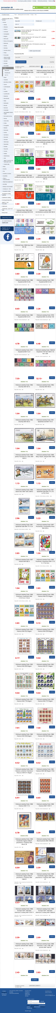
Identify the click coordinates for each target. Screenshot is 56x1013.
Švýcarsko (6, 149)
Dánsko (5, 45)
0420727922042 (48, 992)
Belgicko (5, 36)
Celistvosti (4, 206)
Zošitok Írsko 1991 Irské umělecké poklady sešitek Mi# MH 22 (45, 177)
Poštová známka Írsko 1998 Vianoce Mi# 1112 (24, 805)
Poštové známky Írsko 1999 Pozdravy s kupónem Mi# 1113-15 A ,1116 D (24, 596)
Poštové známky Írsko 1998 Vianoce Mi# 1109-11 (45, 805)
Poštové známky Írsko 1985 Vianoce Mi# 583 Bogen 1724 (45, 770)
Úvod (15, 14)
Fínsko (5, 52)
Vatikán (5, 153)
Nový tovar (4, 212)
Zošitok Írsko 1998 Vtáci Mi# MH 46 (24, 246)
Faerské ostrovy (7, 50)
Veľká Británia (6, 156)
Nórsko (5, 118)
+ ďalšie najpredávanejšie (34, 50)
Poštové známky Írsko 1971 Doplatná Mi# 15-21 (24, 351)
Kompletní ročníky (6, 191)
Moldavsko (6, 103)
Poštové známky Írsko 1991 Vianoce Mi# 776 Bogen (24, 700)
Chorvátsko (6, 65)
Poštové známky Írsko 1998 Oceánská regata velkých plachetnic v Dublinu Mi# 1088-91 (24, 876)
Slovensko (6, 137)
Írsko (5, 68)
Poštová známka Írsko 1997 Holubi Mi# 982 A (24, 560)
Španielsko (6, 144)
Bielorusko (6, 38)
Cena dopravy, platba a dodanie (24, 1)
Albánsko (6, 27)
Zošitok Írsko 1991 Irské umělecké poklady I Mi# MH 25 (24, 176)
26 (17, 67)
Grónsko (5, 63)
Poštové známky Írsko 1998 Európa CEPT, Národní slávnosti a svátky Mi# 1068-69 (45, 910)
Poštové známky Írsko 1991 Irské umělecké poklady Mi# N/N (45, 72)
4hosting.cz (42, 1006)
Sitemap (26, 996)
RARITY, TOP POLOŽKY (5, 203)
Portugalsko (6, 125)
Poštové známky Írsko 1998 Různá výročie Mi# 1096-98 (45, 840)
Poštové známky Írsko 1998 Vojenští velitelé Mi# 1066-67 (24, 944)
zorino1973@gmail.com (50, 995)
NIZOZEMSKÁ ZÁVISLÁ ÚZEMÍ (8, 113)
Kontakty (34, 1)
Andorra (5, 29)
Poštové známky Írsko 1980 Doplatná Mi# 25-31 (24, 316)
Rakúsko (5, 127)
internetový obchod (34, 1005)
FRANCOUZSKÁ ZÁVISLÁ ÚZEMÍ (7, 58)
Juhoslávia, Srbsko (7, 82)
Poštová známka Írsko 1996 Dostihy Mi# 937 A (24, 386)
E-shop (28, 1005)
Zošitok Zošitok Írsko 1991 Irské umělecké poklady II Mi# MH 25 (45, 142)
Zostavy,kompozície (7, 200)
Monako (5, 105)
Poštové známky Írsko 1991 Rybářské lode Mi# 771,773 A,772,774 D (45, 491)
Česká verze (51, 1)
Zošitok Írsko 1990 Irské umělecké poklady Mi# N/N (24, 211)
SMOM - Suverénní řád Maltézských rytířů (8, 161)
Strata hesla (27, 994)
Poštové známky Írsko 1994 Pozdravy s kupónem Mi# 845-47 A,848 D (24, 72)
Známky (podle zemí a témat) (7, 19)
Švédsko (5, 146)
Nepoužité (7, 70)
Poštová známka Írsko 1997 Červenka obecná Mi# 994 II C (45, 246)
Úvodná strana (5, 14)
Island (5, 77)
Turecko (5, 151)
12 (15, 67)
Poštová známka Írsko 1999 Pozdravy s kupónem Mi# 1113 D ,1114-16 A (45, 561)
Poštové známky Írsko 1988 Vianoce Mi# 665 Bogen (45, 735)
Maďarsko (6, 96)
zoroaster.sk (7, 7)
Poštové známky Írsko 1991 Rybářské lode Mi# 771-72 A (24, 525)
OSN (5, 158)
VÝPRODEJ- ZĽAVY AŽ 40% (7, 209)
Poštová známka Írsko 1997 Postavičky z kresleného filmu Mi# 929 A (45, 526)
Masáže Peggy (28, 1010)
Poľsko (5, 123)
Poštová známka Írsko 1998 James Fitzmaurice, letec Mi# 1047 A (24, 456)
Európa (4, 22)
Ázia (4, 171)
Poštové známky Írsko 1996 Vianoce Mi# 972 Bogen (45, 595)
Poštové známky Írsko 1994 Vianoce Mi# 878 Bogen (45, 630)
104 (20, 67)
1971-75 (6, 75)
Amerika (4, 169)
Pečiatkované (7, 72)
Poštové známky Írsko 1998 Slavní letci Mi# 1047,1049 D (24, 490)
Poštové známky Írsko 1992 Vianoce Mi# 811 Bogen (45, 665)
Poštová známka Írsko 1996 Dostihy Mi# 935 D (24, 420)
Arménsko (6, 31)
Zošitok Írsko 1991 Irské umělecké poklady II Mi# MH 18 (45, 107)
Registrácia (27, 993)
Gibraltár (6, 61)
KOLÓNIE (5, 184)
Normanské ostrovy (8, 116)
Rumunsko (6, 130)
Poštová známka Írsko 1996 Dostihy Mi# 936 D (45, 386)
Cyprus (5, 84)
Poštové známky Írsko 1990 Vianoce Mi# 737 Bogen (45, 700)
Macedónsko (6, 98)
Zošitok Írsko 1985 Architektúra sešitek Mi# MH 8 (45, 211)
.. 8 (51, 67)
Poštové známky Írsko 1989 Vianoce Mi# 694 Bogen (24, 735)
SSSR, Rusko (6, 142)
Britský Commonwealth (8, 186)
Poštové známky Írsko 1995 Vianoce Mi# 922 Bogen (24, 630)
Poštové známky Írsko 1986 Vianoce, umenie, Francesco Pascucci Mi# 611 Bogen (24, 771)
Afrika (4, 166)
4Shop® (32, 1006)
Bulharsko (6, 43)
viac (30, 77)
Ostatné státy (6, 164)
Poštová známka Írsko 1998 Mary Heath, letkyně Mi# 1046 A (45, 456)
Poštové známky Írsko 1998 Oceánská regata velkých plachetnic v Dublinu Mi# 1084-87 (45, 876)
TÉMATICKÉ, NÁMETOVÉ (8, 182)
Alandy (5, 24)
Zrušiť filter (52, 62)
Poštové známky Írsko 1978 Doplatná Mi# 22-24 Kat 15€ (45, 316)
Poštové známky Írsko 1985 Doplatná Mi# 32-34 (45, 281)
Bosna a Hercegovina (8, 41)
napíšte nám (5, 222)
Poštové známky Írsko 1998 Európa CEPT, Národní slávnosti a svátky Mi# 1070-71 (24, 910)
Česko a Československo (6, 179)
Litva (5, 89)
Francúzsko (6, 55)
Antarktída (5, 176)
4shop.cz (34, 1008)
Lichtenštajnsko (7, 86)
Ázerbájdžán (6, 34)
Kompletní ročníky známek (6, 194)
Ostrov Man (6, 120)
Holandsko (6, 110)
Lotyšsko (6, 91)
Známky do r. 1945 (7, 189)
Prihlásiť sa (27, 992)
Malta (5, 100)
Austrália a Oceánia (7, 173)
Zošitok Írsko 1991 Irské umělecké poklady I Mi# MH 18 (24, 141)
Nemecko (6, 107)
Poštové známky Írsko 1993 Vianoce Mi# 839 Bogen (24, 665)
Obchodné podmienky (42, 1)
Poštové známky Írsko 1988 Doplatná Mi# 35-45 (24, 281)
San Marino (6, 134)
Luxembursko (6, 93)
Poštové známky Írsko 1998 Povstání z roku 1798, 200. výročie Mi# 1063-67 (45, 945)
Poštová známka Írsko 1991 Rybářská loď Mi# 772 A (45, 420)
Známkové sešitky (6, 197)
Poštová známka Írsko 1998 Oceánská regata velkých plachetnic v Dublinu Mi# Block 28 (24, 841)
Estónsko (6, 48)
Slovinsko (6, 139)
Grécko (5, 132)
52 (18, 67)
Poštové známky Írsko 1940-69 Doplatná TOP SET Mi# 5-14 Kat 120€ (45, 351)
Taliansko (6, 79)
